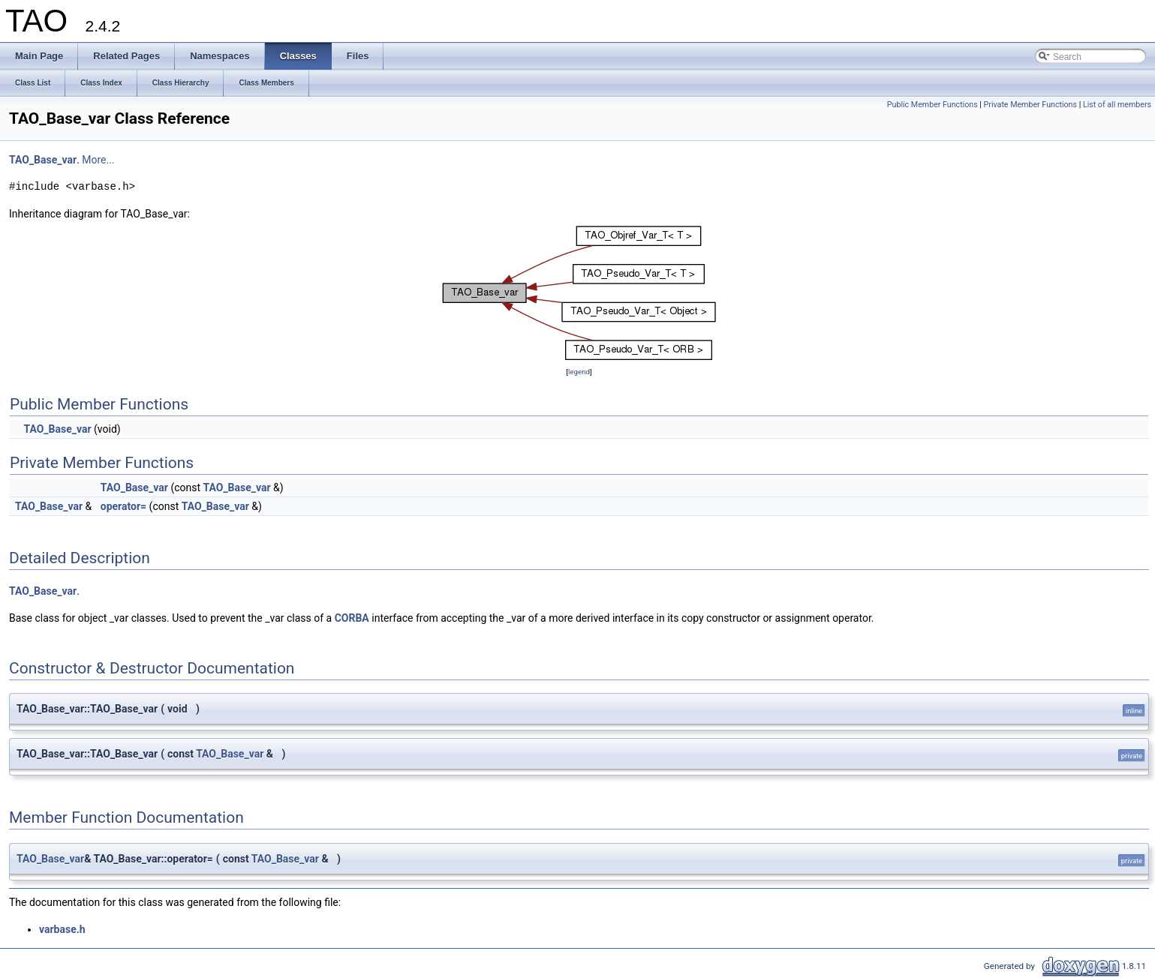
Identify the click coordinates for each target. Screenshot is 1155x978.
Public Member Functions (932, 105)
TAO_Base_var (43, 160)
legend (579, 372)
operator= (123, 506)
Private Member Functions (1030, 105)
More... (98, 160)
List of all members (1117, 105)
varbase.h (62, 929)
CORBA (352, 618)
